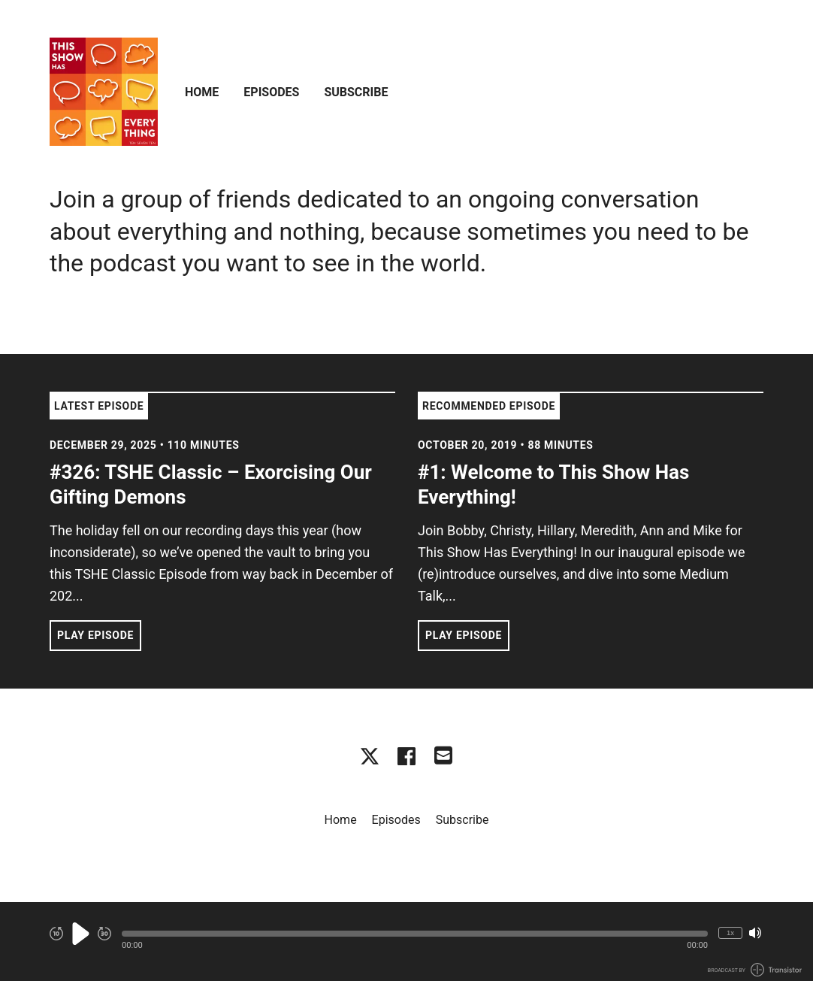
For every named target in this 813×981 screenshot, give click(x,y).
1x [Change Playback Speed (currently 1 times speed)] (730, 932)
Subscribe (356, 92)
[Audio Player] (406, 941)
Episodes (271, 92)
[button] (415, 934)
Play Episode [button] (95, 635)
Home (202, 92)
